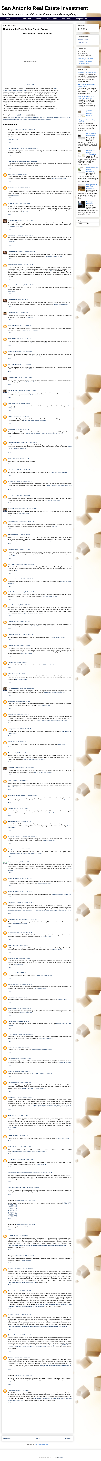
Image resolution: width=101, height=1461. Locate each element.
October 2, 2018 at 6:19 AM (25, 220)
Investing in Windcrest (90, 202)
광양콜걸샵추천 (12, 1210)
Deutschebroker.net (21, 679)
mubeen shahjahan (14, 442)
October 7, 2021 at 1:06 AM (26, 1034)
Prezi (37, 85)
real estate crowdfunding (46, 1038)
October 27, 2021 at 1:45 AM (21, 1047)
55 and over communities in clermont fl (34, 420)
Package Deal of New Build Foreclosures (91, 186)
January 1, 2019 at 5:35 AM (25, 264)
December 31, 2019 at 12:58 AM (24, 579)
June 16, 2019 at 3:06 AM (24, 377)
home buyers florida (40, 988)
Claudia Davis (12, 701)
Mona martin (12, 235)
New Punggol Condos (15, 161)
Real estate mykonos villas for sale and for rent (22, 1172)
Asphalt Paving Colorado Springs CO (34, 759)
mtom (10, 470)
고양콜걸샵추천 (12, 1205)
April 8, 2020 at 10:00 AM (26, 688)
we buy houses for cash (58, 637)
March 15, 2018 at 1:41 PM (19, 174)
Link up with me (83, 60)
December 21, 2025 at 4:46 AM (25, 1256)
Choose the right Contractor (30, 330)
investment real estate (27, 117)
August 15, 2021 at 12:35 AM (20, 1021)
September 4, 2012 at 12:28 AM (25, 130)
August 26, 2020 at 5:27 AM (23, 821)
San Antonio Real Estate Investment (45, 8)
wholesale (48, 119)
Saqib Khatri (12, 521)
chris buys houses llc (14, 1187)
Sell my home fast (44, 705)
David (10, 312)
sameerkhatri (12, 1008)
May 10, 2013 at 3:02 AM (29, 161)
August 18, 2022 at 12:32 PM (30, 1187)
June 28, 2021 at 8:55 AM (19, 997)
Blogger (60, 1457)
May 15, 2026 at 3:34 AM (21, 1390)
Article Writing (12, 1034)
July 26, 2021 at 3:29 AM (24, 1008)
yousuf (10, 780)
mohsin (10, 1058)
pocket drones (57, 949)
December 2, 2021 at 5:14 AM (22, 1082)
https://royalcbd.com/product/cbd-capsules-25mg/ (52, 720)
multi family (43, 117)
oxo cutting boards (26, 653)
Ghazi (10, 742)
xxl (16, 570)
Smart (10, 1135)
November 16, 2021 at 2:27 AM (22, 1058)
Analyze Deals (81, 19)
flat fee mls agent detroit (37, 395)
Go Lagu (10, 714)
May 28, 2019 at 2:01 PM (23, 364)
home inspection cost (49, 840)
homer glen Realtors (63, 1138)
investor (36, 117)
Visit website (29, 317)
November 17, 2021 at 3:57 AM (22, 1071)
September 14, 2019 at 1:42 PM (21, 403)
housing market (15, 117)
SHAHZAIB (11, 932)
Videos (38, 19)
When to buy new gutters (61, 304)
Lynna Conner (12, 220)
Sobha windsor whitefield (44, 975)
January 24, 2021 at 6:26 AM (23, 932)
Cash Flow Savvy (13, 139)
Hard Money (66, 19)
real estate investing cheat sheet (61, 894)
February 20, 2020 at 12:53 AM (24, 634)
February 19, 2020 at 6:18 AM (20, 621)
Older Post (68, 1438)
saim (9, 1115)
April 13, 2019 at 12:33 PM (20, 312)
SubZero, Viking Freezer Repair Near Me (31, 613)
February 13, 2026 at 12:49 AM (23, 1291)
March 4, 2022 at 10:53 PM (25, 1160)
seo (9, 973)
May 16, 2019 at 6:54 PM (23, 325)
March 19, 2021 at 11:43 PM (24, 984)
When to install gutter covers (39, 356)
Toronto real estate (24, 513)
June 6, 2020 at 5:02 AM (24, 729)
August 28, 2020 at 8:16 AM (29, 836)
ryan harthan (23, 119)
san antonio (31, 119)
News (8, 19)
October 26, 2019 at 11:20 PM (21, 470)
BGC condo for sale (48, 665)
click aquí (54, 526)
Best (9, 673)
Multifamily (50, 117)
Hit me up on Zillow (84, 63)
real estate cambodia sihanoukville (42, 1049)
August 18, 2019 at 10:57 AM (27, 390)
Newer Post (7, 1438)
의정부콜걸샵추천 (13, 1208)
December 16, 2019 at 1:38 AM (25, 564)
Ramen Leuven (18, 964)
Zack (9, 403)
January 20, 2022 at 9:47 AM (20, 1135)
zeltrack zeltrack (13, 919)
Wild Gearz (11, 821)
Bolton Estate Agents (54, 500)
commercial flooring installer (59, 472)
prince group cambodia (64, 1062)
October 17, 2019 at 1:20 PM (20, 429)
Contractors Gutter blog (32, 382)
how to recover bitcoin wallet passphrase (56, 800)
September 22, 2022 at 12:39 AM (25, 1200)
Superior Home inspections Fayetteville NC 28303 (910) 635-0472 (44, 433)
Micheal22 (11, 1147)
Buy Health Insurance (25, 1012)
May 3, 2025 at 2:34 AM (21, 1235)
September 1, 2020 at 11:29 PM (22, 849)
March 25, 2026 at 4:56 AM (22, 1357)
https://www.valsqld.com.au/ (16, 226)
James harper (12, 351)
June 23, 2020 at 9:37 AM (19, 742)
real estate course (13, 148)
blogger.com (12, 1097)
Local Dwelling (41, 1164)
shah (9, 945)
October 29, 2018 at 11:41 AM (26, 251)
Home (38, 1438)
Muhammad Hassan (14, 795)
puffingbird (11, 984)
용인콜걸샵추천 (66, 1203)
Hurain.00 (11, 878)
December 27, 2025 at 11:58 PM (23, 1269)
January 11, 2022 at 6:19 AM (20, 1115)
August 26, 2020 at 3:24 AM (20, 808)
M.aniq (10, 1047)
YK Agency (11, 481)
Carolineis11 (11, 291)
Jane (9, 174)
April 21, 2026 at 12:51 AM (24, 1375)
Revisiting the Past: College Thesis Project (86, 85)
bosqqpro (11, 579)
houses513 (11, 241)
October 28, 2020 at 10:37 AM (23, 891)
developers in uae (46, 936)
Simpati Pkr (11, 902)
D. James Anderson (14, 836)
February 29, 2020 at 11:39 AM (21, 645)
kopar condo (61, 744)
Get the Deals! (51, 19)
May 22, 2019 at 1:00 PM (23, 338)
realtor (17, 119)
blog (9, 117)
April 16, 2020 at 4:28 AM (24, 701)
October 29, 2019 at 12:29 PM (21, 496)
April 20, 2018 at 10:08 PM (22, 187)
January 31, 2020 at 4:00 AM (26, 592)
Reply (9, 142)
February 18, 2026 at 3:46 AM (22, 1335)
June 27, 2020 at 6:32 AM (19, 753)
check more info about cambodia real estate (33, 1088)
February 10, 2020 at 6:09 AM (20, 605)
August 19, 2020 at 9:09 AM (21, 780)
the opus (25, 211)
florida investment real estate (35, 1227)
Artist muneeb (12, 264)
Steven (10, 416)
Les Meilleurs (12, 1160)
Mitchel (10, 958)
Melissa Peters (12, 592)
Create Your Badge (82, 42)
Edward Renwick (13, 787)
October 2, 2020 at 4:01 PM (21, 862)
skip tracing (47, 541)
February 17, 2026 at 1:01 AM (22, 1314)
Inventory (27, 19)
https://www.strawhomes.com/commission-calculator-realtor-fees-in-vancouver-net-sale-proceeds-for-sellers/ (39, 911)
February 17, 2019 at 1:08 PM (25, 285)
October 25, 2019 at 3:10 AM (21, 459)
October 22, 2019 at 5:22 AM (29, 442)
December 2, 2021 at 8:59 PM (25, 1097)
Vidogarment (12, 729)
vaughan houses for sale (50, 596)
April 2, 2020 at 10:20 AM (19, 662)
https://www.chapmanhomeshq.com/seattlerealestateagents (29, 1151)
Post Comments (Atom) (41, 1444)
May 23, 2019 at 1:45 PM (24, 351)
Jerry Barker (12, 325)
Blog (16, 19)
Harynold (11, 1390)
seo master (11, 564)
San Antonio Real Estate (58, 178)
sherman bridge (40, 119)
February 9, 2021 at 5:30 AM (20, 945)
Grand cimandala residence (20, 923)
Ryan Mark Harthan (83, 39)
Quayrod (10, 1235)
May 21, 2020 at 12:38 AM (21, 714)
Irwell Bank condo (54, 813)
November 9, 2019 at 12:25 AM (21, 534)
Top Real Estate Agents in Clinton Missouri (43, 626)
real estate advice (47, 271)
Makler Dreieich (26, 1260)
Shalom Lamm (62, 999)
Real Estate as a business (33, 369)
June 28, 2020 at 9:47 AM (26, 767)
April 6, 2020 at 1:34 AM (18, 673)
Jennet (10, 203)
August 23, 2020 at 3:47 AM (29, 795)
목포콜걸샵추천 (12, 1214)
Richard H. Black (13, 390)
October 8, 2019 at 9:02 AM (21, 416)
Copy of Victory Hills (28, 85)
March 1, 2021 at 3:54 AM (18, 973)
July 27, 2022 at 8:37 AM (45, 1172)
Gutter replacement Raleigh (39, 343)
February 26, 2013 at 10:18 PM (29, 148)
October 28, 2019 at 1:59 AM (24, 481)
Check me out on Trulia (85, 61)
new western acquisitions (61, 117)
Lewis (10, 429)
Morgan (10, 862)
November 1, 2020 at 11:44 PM (25, 902)
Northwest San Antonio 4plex (91, 134)
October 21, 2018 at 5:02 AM (24, 235)
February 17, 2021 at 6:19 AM (21, 958)
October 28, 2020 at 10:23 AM (23, 878)
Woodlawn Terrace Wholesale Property (89, 112)
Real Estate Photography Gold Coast (55, 692)
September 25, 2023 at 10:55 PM (25, 1224)
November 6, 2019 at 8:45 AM (25, 521)
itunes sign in (15, 195)
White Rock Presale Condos (54, 256)
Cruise (10, 459)
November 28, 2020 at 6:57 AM (28, 919)
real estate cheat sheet (44, 883)
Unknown (11, 187)
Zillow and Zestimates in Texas (87, 72)
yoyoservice (12, 285)
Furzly (10, 849)
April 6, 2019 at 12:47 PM (24, 299)
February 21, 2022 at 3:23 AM (23, 1147)
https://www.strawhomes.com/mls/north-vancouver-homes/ (25, 853)
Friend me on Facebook (85, 58)
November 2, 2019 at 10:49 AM (28, 509)
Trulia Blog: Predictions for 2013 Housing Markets (86, 97)
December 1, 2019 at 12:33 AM (21, 549)
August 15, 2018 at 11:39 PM (21, 203)
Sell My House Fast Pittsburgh (43, 772)
